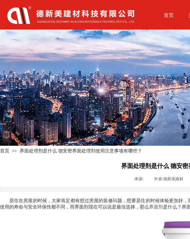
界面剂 (156, 206)
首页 (4, 150)
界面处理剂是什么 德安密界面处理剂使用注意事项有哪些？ (81, 150)
